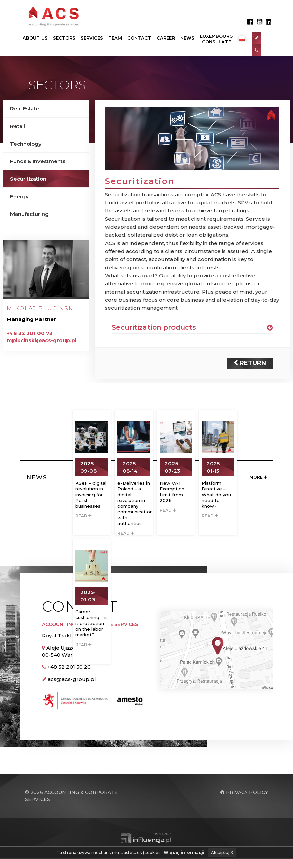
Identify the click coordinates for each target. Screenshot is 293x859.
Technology (26, 144)
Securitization (28, 179)
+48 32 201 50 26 (69, 667)
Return (250, 364)
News (187, 38)
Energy (19, 197)
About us (35, 38)
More (258, 478)
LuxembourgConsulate (216, 39)
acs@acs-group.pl (72, 680)
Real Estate (24, 109)
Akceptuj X (222, 852)
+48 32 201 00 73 (30, 333)
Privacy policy (244, 793)
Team (115, 38)
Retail (17, 126)
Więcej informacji (184, 852)
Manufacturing (29, 214)
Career (166, 38)
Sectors (64, 38)
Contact (139, 38)
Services (92, 38)
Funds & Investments (37, 161)
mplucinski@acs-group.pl (41, 340)
